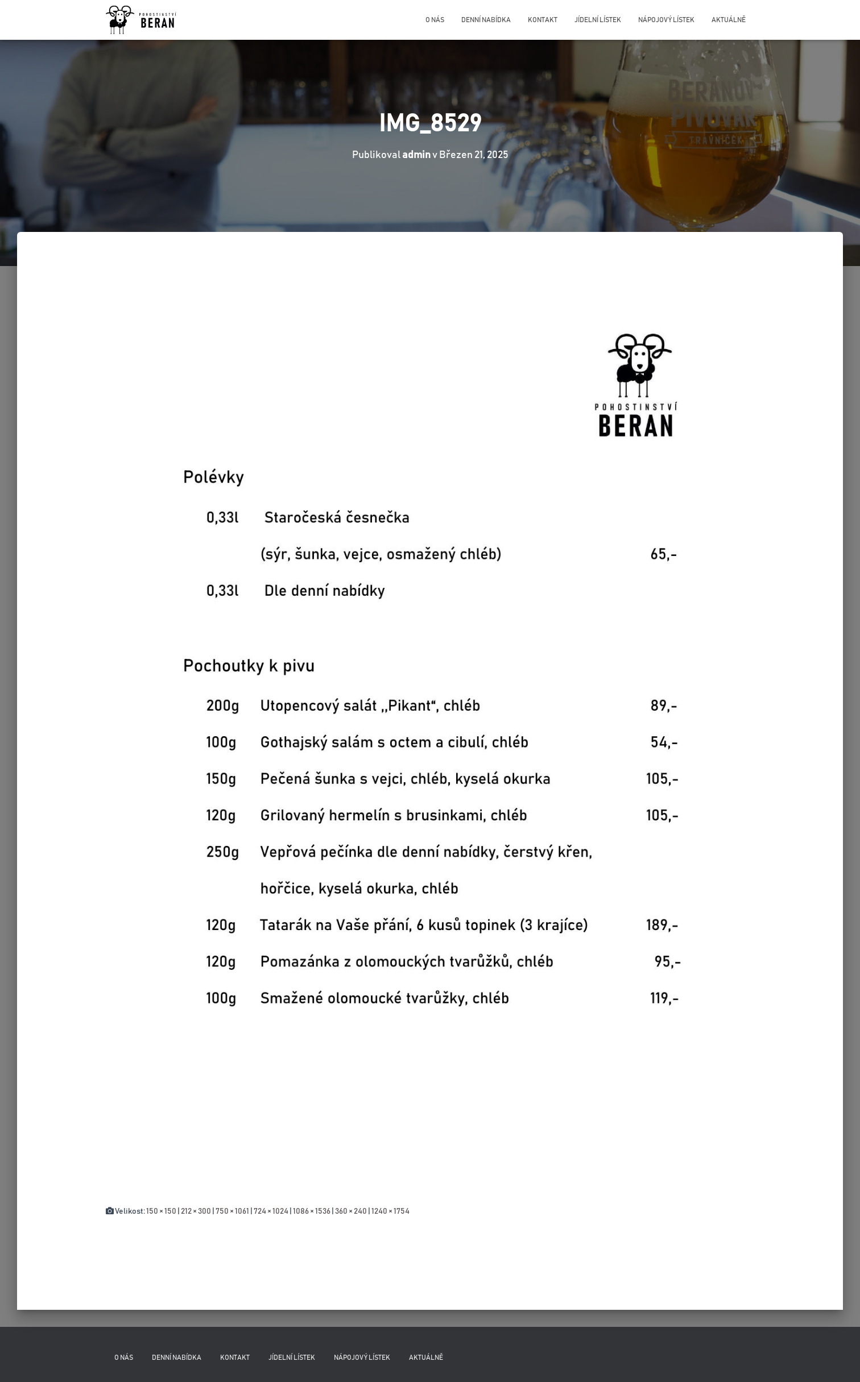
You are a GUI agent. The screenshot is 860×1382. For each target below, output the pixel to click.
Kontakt (542, 19)
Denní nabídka (486, 19)
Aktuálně (729, 19)
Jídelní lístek (597, 19)
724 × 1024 (271, 1211)
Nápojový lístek (666, 19)
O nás (434, 19)
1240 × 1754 (390, 1211)
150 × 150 (161, 1211)
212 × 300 (196, 1211)
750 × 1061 (232, 1211)
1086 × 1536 (311, 1211)
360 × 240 (351, 1211)
